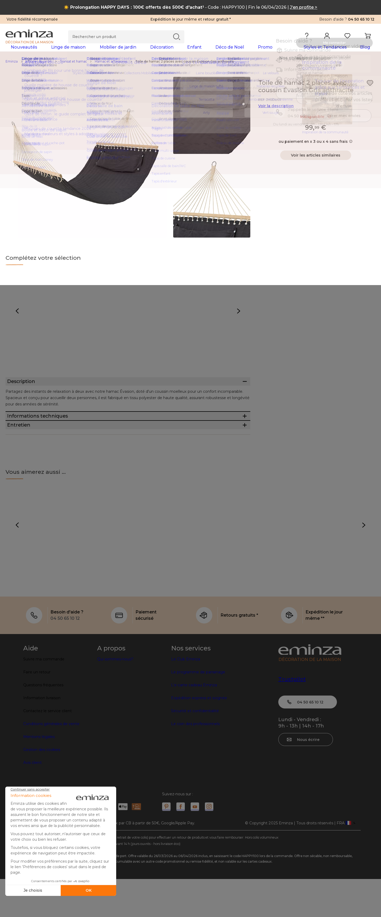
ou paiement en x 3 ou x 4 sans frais (315, 150)
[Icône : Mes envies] (370, 91)
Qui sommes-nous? (115, 697)
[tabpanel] (145, 52)
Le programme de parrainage (198, 710)
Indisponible (315, 125)
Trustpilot (292, 717)
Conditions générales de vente (51, 761)
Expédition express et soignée (199, 736)
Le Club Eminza (185, 697)
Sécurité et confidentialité (195, 748)
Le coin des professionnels (195, 761)
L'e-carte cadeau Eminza (194, 723)
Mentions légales (39, 774)
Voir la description (276, 114)
